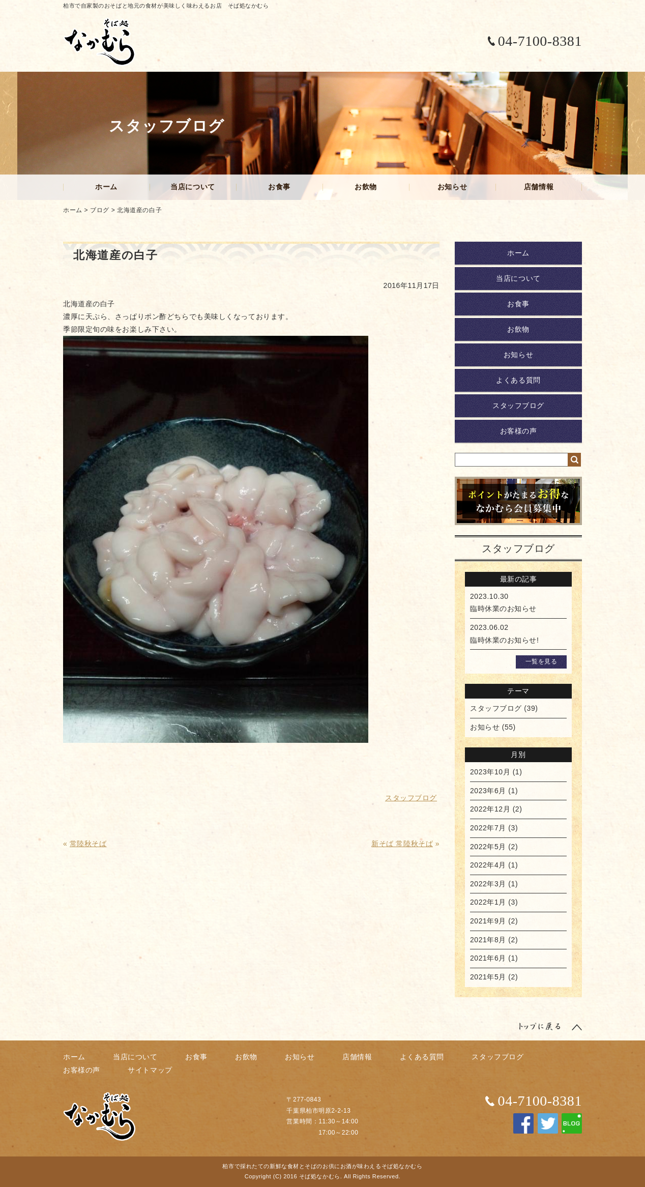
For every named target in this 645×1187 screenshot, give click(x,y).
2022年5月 (488, 847)
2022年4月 (488, 865)
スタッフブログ (518, 405)
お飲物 (366, 187)
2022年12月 (490, 809)
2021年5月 (488, 977)
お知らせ (452, 187)
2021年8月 (488, 940)
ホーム (106, 187)
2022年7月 (488, 828)
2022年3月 (488, 884)
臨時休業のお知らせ (503, 608)
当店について (192, 187)
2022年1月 (488, 902)
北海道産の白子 (139, 210)
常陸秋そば (88, 843)
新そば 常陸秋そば (402, 843)
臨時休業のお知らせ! (504, 640)
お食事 (279, 187)
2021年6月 (488, 958)
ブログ (99, 210)
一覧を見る (541, 661)
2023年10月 (490, 772)
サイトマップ (150, 1070)
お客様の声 (518, 431)
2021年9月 (488, 921)
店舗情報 (538, 187)
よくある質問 (518, 380)
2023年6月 (488, 791)
